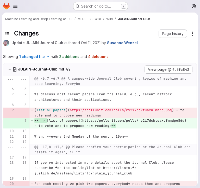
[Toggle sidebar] (7, 34)
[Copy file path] (68, 69)
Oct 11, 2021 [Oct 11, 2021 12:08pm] (91, 42)
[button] (173, 34)
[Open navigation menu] (15, 6)
